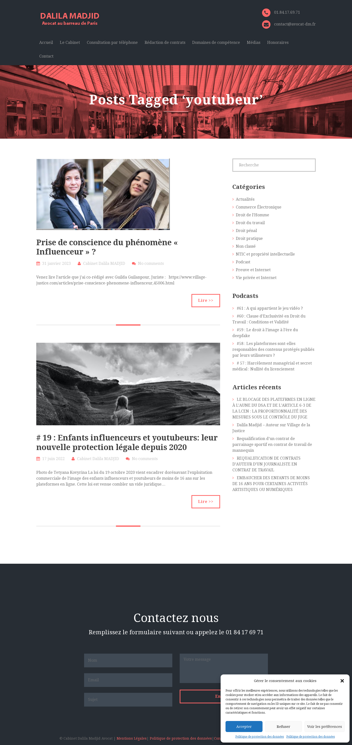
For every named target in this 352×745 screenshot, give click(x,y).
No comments (151, 263)
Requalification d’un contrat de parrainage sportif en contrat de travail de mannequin (272, 444)
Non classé (246, 246)
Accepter (244, 726)
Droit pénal (246, 230)
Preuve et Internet (253, 270)
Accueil (46, 42)
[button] (342, 680)
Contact (46, 56)
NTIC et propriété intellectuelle (265, 254)
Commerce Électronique (258, 207)
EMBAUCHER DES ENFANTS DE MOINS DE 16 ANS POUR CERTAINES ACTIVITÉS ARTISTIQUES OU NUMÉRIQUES (271, 484)
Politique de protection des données (259, 736)
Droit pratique (249, 238)
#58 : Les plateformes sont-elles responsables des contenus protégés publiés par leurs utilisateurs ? (273, 349)
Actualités (245, 199)
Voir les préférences (324, 726)
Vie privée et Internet (256, 277)
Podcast (243, 262)
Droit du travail (250, 222)
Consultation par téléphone (112, 42)
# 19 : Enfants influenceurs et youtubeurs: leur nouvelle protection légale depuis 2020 (127, 442)
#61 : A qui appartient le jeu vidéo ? (270, 308)
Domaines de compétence (216, 42)
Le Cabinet (70, 42)
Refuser (283, 726)
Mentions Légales (132, 738)
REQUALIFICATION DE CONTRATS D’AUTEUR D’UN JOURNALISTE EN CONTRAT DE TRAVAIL (266, 464)
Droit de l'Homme (252, 215)
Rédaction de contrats (165, 42)
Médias (253, 42)
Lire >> (206, 300)
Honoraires (278, 42)
